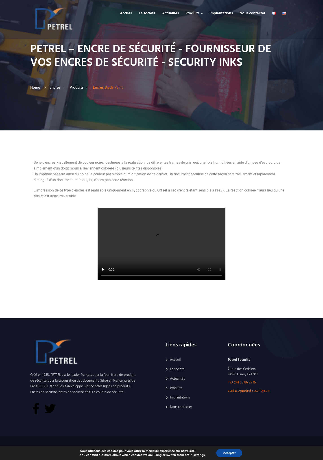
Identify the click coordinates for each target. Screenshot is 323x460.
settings (199, 455)
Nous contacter (252, 13)
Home (36, 88)
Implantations (221, 13)
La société (147, 13)
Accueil (126, 13)
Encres (56, 88)
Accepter (229, 453)
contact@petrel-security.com (249, 391)
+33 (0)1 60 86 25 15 (242, 382)
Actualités (170, 13)
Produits (192, 13)
